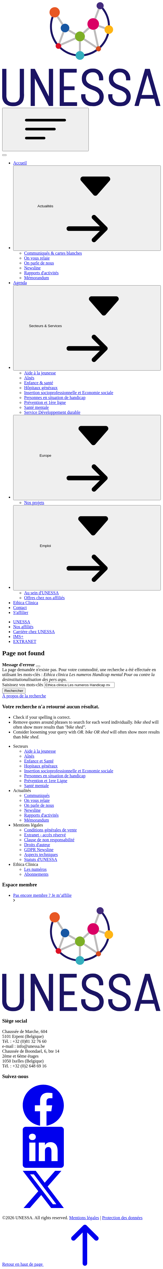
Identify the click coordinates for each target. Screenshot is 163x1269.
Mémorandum (36, 277)
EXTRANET (24, 641)
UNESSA (21, 621)
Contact (20, 607)
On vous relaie (37, 258)
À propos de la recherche (24, 696)
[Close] (38, 666)
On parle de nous (39, 263)
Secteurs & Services (87, 327)
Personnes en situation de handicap (54, 397)
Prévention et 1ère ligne (45, 402)
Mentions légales (84, 1217)
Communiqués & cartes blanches (53, 253)
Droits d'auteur (37, 844)
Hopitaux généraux (41, 766)
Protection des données (122, 1217)
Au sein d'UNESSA (41, 592)
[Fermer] (4, 155)
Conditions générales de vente (50, 830)
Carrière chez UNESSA (34, 631)
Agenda (20, 282)
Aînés (29, 378)
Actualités (87, 207)
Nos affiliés (23, 626)
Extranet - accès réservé (45, 835)
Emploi (87, 547)
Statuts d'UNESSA (40, 859)
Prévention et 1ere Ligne (45, 780)
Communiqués (37, 795)
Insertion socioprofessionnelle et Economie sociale (68, 392)
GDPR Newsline (38, 849)
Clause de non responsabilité (49, 839)
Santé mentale (36, 407)
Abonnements (36, 874)
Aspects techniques (41, 854)
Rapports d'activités (41, 272)
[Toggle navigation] (45, 129)
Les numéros (35, 869)
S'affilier (20, 612)
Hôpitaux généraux (41, 387)
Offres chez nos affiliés (44, 597)
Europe (87, 457)
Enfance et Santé (39, 761)
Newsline (32, 268)
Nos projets (34, 502)
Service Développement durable (52, 412)
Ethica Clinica (25, 602)
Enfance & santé (38, 382)
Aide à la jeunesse (40, 373)
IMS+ (18, 636)
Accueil (20, 163)
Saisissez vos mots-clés (22, 684)
